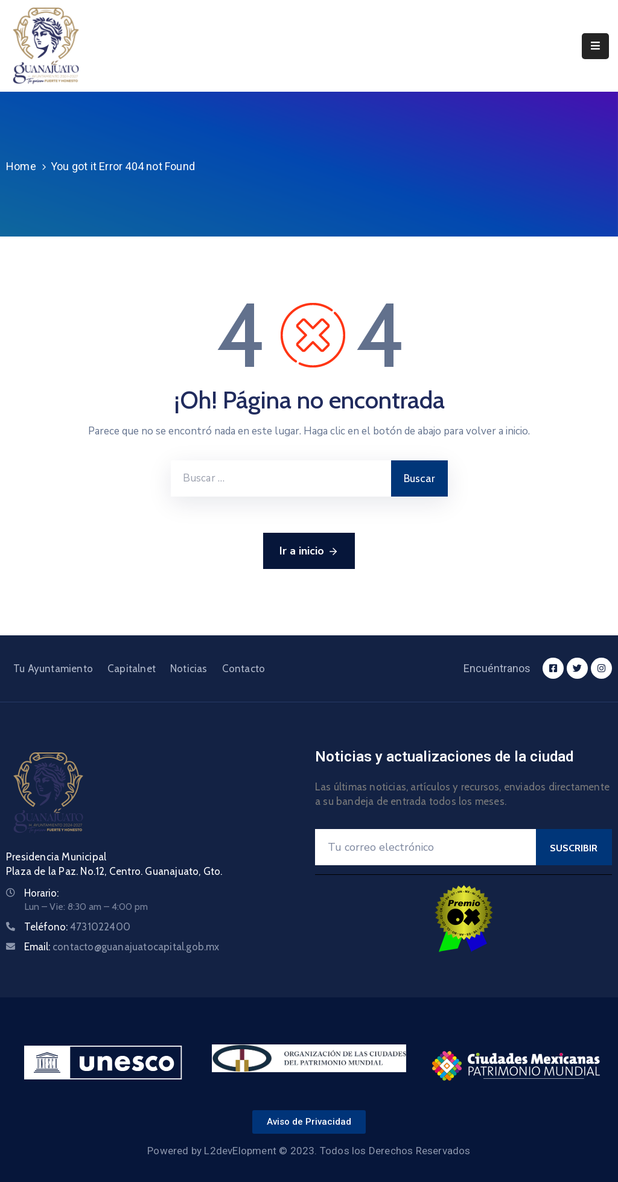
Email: (122, 947)
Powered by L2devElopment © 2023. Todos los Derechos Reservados (308, 1151)
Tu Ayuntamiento (53, 668)
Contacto (244, 668)
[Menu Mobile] (595, 46)
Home (21, 166)
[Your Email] (425, 847)
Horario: (41, 893)
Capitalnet (131, 668)
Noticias (189, 668)
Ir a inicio (309, 551)
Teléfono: (77, 927)
